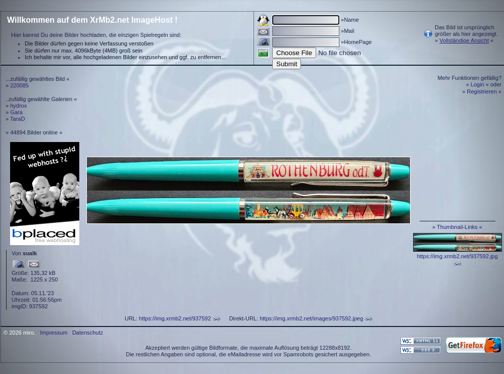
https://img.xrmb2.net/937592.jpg (457, 256)
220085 (19, 85)
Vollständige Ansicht (464, 40)
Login (477, 84)
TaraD (17, 119)
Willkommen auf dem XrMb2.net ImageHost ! (92, 20)
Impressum (53, 333)
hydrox (18, 106)
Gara (16, 112)
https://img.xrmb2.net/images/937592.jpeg (311, 318)
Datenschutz (87, 333)
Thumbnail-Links (457, 227)
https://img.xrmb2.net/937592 (175, 318)
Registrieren (482, 91)
